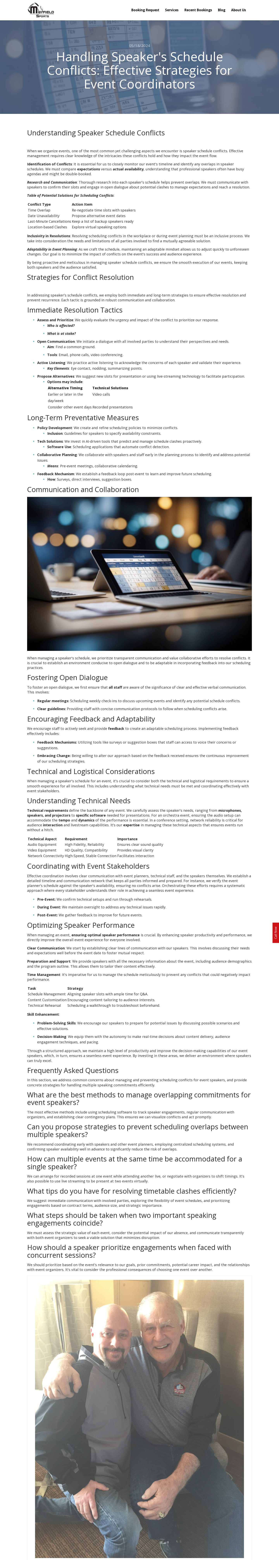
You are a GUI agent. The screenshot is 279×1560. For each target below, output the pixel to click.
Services (171, 10)
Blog (221, 10)
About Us (238, 10)
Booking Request (145, 10)
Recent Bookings (198, 10)
